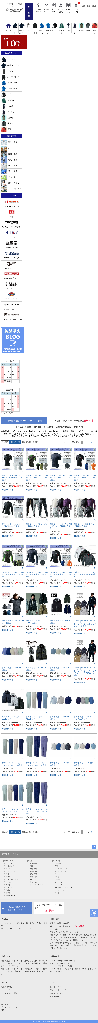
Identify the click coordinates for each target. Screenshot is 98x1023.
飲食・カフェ (10, 183)
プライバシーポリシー (10, 1007)
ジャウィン (58, 882)
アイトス (58, 874)
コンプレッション (12, 879)
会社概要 (4, 1004)
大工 (6, 148)
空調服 (7, 118)
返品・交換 (6, 956)
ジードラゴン (59, 885)
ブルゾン (15, 30)
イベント (8, 177)
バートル (58, 863)
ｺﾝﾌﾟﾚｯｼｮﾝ (55, 30)
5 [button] (91, 442)
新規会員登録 (6, 987)
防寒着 (7, 123)
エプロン (75, 30)
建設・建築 (9, 142)
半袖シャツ (48, 30)
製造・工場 (9, 166)
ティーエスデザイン (61, 871)
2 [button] (84, 442)
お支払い (5, 919)
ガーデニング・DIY (36, 885)
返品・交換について (58, 996)
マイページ (6, 982)
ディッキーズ (59, 890)
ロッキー (58, 893)
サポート (54, 982)
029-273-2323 (63, 963)
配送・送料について (58, 990)
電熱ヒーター (95, 30)
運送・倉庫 (9, 171)
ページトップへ (94, 847)
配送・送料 (55, 919)
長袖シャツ (42, 30)
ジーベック (58, 879)
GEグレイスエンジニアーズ (64, 887)
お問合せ (4, 1010)
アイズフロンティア (61, 869)
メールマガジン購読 (9, 993)
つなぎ (7, 106)
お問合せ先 (55, 956)
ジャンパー (61, 30)
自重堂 (57, 877)
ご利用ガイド (13, 929)
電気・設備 (9, 160)
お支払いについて (57, 993)
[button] (95, 442)
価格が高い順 (26, 442)
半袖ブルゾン (22, 30)
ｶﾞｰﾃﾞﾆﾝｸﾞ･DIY (11, 189)
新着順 (35, 442)
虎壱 (56, 866)
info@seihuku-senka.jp (66, 961)
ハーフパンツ (35, 30)
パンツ (7, 71)
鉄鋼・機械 (9, 154)
